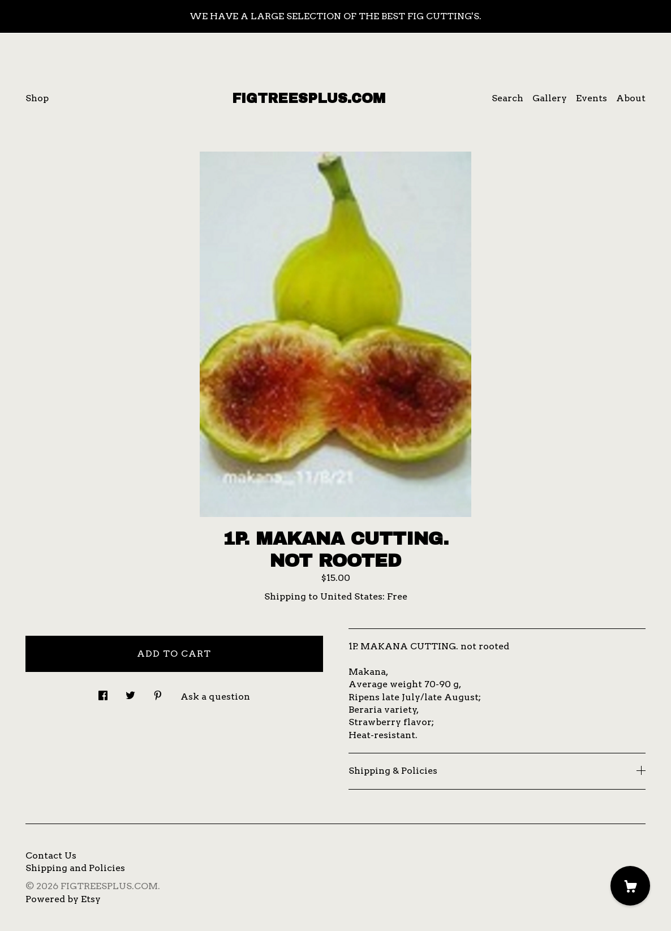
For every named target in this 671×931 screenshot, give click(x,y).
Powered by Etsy (63, 899)
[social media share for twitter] (130, 692)
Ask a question (215, 696)
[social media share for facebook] (102, 692)
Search (507, 98)
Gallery (549, 98)
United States (351, 596)
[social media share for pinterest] (157, 692)
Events (591, 98)
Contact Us (50, 855)
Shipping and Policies (75, 868)
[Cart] (630, 886)
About (631, 98)
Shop (37, 98)
